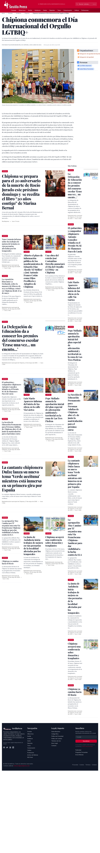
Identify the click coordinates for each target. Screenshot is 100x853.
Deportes (52, 10)
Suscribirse (86, 741)
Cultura (77, 10)
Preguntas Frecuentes (81, 752)
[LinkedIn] (13, 747)
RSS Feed (30, 757)
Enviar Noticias (79, 754)
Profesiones (85, 10)
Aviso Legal (54, 743)
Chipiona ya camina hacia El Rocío (10, 562)
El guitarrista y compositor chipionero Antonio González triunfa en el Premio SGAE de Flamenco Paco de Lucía (11, 388)
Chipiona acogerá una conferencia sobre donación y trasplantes (54, 541)
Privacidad (75, 764)
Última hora (22, 10)
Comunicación (67, 10)
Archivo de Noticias (32, 755)
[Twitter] (7, 747)
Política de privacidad (87, 746)
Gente (45, 10)
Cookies (81, 764)
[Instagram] (10, 747)
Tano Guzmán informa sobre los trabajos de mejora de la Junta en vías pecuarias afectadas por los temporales (11, 245)
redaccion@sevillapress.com (21, 765)
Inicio (3, 13)
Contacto (53, 745)
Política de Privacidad (57, 736)
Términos (87, 764)
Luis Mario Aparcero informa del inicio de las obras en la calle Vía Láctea (33, 404)
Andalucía (38, 10)
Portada (13, 10)
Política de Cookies (56, 738)
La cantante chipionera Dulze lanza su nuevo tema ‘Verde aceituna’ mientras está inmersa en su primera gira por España (75, 473)
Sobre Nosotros (55, 731)
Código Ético (54, 734)
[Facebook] (4, 747)
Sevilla (30, 10)
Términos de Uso (56, 741)
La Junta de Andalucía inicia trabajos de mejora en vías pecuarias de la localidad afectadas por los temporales (33, 545)
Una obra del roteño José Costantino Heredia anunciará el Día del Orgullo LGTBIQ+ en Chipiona (55, 264)
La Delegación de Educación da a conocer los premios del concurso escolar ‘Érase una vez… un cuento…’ (75, 185)
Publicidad (78, 750)
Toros (59, 10)
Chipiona (26, 13)
